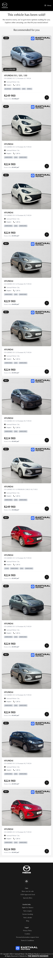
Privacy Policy (27, 930)
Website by (33, 956)
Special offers (27, 898)
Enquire (7, 85)
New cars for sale (28, 891)
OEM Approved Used (27, 894)
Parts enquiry (27, 911)
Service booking (27, 914)
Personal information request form (27, 937)
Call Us (16, 85)
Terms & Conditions (27, 940)
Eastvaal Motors (46, 954)
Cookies (27, 934)
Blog (27, 921)
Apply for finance (27, 907)
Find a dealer (27, 917)
